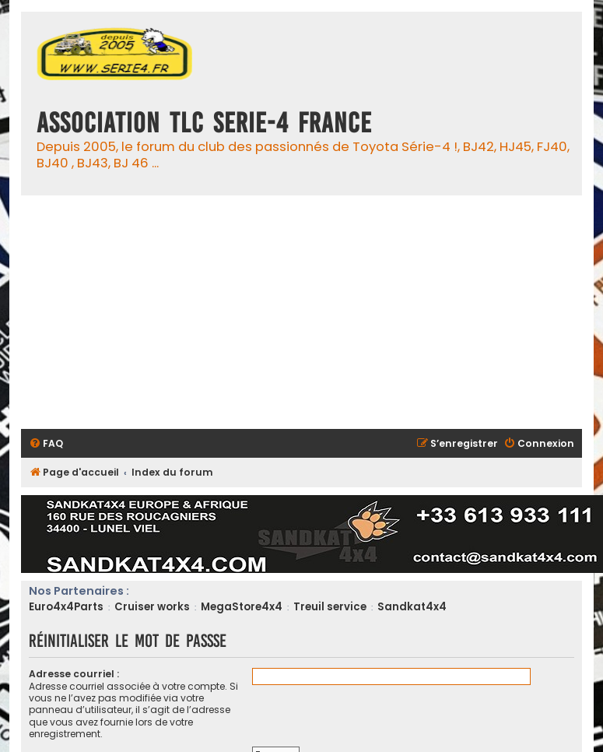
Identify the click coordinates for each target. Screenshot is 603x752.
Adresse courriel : (74, 673)
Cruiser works (152, 606)
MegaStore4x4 (241, 606)
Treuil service (329, 606)
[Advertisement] (301, 312)
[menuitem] (46, 444)
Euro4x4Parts (66, 606)
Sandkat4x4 (412, 606)
